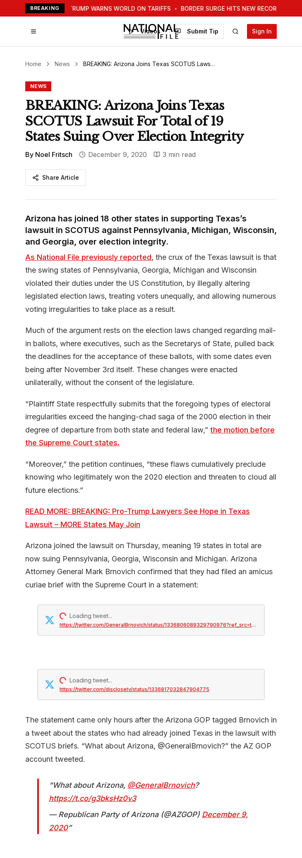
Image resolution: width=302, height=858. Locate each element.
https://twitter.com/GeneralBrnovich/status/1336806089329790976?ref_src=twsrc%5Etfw (158, 625)
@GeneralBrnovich (161, 785)
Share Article (55, 177)
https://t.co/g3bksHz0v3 (92, 798)
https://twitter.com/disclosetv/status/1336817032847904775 (134, 689)
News (62, 63)
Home (33, 63)
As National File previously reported (88, 257)
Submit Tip (196, 31)
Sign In (262, 31)
